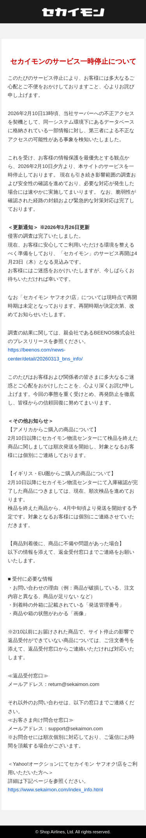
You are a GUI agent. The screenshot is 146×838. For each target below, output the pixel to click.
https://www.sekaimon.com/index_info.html (55, 790)
